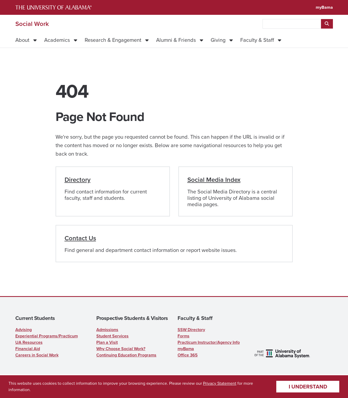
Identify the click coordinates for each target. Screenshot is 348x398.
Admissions (107, 330)
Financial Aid (27, 349)
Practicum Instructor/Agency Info (209, 342)
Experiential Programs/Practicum (46, 336)
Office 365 (188, 355)
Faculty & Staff (257, 40)
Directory (78, 179)
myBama (324, 7)
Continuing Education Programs (126, 355)
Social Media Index (214, 179)
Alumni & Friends (176, 40)
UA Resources (29, 342)
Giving (218, 40)
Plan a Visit (107, 342)
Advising (23, 330)
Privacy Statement (219, 383)
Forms (183, 336)
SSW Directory (191, 330)
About (22, 40)
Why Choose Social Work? (120, 349)
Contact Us (80, 238)
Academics (57, 40)
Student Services (112, 336)
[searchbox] (292, 24)
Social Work (32, 24)
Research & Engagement (113, 40)
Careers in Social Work (36, 355)
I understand (308, 387)
